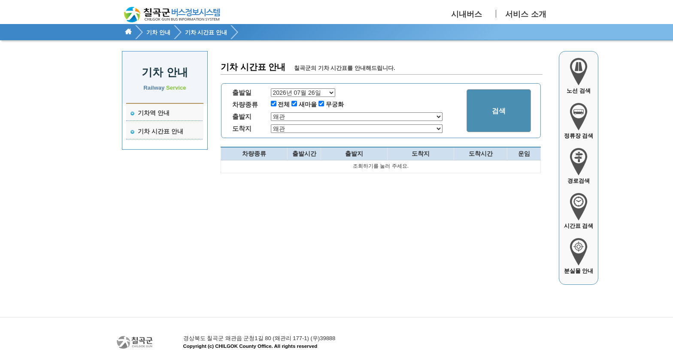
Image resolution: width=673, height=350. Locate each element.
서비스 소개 (525, 13)
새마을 (308, 104)
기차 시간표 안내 (156, 131)
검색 (499, 111)
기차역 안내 (150, 112)
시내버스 (466, 13)
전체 (284, 104)
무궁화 (335, 104)
